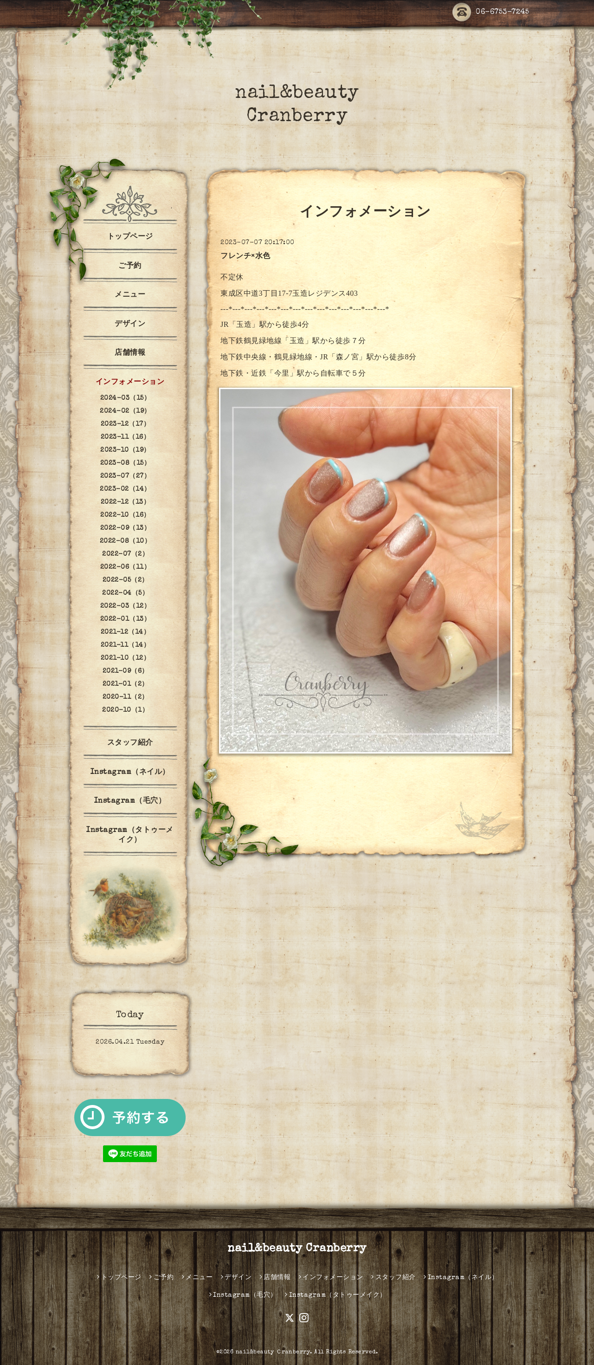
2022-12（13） (125, 502)
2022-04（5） (125, 593)
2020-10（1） (125, 710)
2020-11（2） (125, 697)
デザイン (130, 324)
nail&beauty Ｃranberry (273, 1352)
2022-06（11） (125, 567)
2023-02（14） (125, 489)
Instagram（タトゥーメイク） (130, 835)
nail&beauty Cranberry (297, 1248)
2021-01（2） (125, 684)
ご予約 (130, 266)
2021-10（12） (125, 658)
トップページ (130, 237)
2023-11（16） (125, 437)
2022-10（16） (125, 515)
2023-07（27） (125, 476)
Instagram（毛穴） (130, 801)
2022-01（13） (125, 619)
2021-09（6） (125, 671)
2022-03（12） (125, 606)
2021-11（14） (125, 645)
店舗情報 (130, 353)
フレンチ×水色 (245, 256)
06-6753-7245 (490, 13)
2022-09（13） (125, 528)
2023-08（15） (125, 463)
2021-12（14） (125, 632)
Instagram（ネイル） (130, 772)
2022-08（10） (125, 541)
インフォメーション (130, 382)
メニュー (130, 295)
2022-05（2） (125, 580)
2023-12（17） (125, 424)
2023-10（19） (125, 450)
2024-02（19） (125, 411)
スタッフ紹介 (130, 743)
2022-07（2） (125, 554)
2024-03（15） (125, 398)
